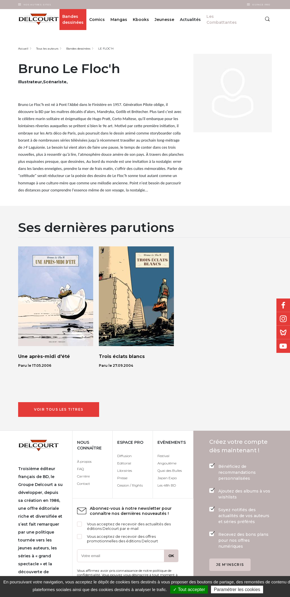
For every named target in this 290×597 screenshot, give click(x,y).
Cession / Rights (130, 485)
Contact (83, 483)
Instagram (283, 319)
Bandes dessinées (73, 19)
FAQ (80, 469)
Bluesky (283, 332)
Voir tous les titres (58, 409)
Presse (122, 478)
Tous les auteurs (47, 48)
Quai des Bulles (169, 470)
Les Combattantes (221, 19)
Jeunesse (164, 19)
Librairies (124, 470)
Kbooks (141, 19)
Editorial (124, 463)
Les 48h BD (166, 485)
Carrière (83, 476)
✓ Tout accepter (189, 589)
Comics (97, 19)
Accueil (23, 48)
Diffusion (124, 456)
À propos (84, 461)
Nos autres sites (37, 4)
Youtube (283, 346)
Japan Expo (167, 478)
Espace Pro (261, 4)
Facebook (283, 305)
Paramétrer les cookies (237, 589)
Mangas (118, 19)
